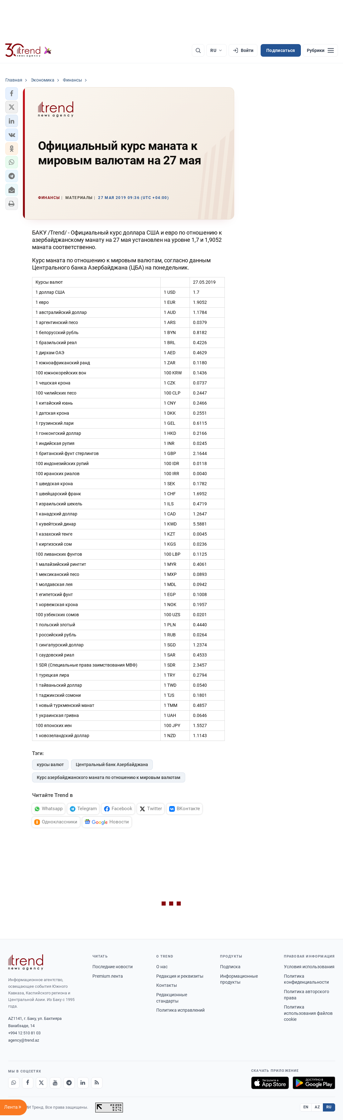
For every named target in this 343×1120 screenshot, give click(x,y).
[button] (12, 93)
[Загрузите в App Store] (270, 1083)
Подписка (230, 966)
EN (305, 1107)
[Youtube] (55, 1083)
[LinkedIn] (83, 1083)
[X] (41, 1083)
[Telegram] (69, 1083)
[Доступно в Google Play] (314, 1083)
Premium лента (107, 976)
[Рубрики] (320, 50)
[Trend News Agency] (25, 962)
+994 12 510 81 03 (24, 1033)
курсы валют (50, 764)
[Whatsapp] (13, 1083)
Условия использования (309, 966)
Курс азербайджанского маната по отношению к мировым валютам (108, 777)
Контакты (166, 985)
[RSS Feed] (96, 1083)
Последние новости (112, 966)
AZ (317, 1107)
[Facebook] (27, 1083)
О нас (162, 966)
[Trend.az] (28, 50)
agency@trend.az (23, 1040)
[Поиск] (198, 50)
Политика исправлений (180, 1010)
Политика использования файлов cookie (308, 1013)
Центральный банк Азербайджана (112, 764)
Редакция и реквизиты (179, 976)
